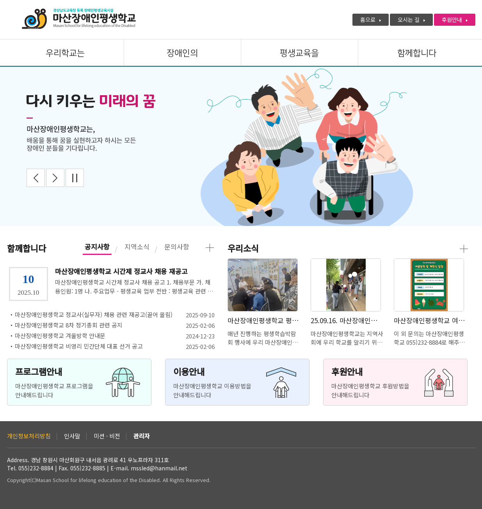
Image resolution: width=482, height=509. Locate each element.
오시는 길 (411, 19)
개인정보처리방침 (29, 436)
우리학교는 (65, 53)
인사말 (72, 436)
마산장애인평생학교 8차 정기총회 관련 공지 (69, 325)
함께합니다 (416, 53)
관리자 (141, 436)
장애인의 (182, 53)
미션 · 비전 (107, 436)
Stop (75, 178)
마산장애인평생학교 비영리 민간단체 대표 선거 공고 (79, 346)
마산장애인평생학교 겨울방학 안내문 (60, 336)
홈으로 (370, 19)
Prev (36, 178)
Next (55, 178)
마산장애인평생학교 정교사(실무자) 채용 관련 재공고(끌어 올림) (94, 315)
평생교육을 (299, 53)
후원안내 (455, 19)
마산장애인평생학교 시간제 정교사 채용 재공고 (121, 271)
